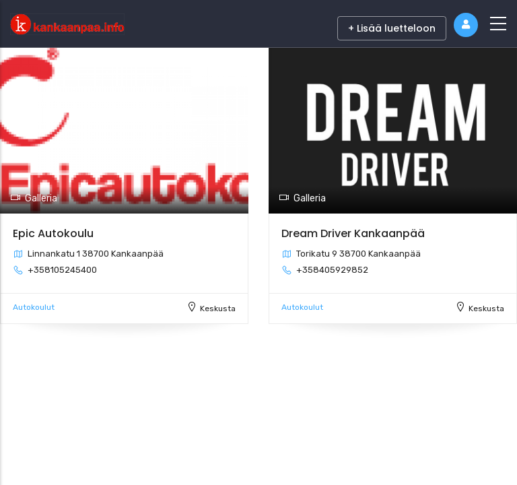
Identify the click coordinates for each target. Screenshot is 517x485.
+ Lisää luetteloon (392, 28)
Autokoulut (34, 307)
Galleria (33, 198)
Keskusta (218, 308)
